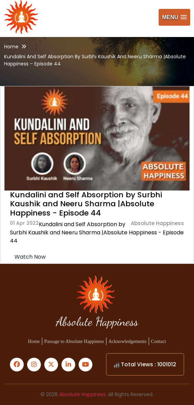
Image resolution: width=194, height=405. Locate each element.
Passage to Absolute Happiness (74, 341)
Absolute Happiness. (83, 394)
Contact (158, 341)
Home (11, 46)
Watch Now (30, 257)
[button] (174, 17)
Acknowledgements (128, 341)
